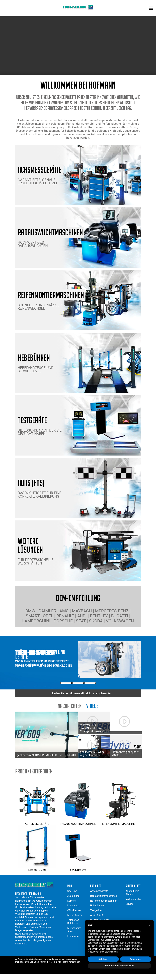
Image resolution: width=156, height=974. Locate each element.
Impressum (73, 936)
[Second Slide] (78, 683)
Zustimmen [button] (135, 959)
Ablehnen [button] (103, 959)
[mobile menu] (151, 8)
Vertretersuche (133, 899)
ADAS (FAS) (96, 915)
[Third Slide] (90, 683)
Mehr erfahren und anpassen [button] (119, 965)
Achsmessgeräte (37, 822)
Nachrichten (70, 706)
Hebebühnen (37, 868)
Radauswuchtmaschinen (78, 822)
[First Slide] (66, 683)
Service (129, 904)
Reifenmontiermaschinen (119, 822)
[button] (149, 925)
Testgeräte (78, 868)
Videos (92, 706)
